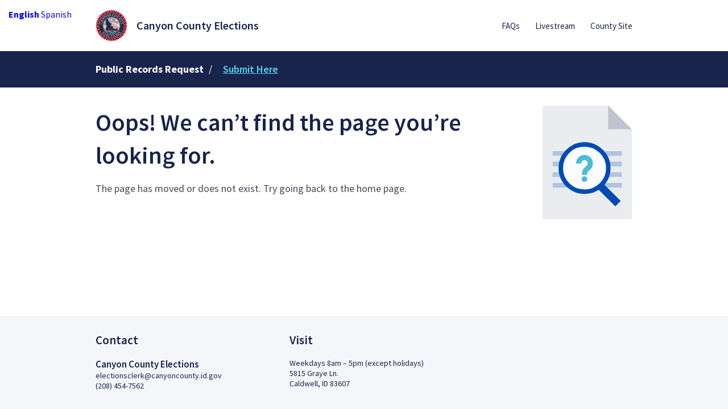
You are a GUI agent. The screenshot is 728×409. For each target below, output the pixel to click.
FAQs (511, 25)
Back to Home (144, 228)
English (24, 14)
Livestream (555, 25)
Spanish (56, 14)
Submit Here (250, 69)
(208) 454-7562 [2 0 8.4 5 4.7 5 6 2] (120, 386)
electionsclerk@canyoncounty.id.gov (159, 375)
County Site (611, 25)
